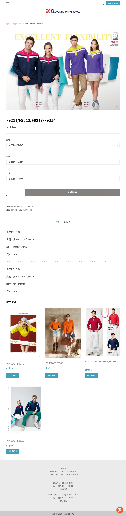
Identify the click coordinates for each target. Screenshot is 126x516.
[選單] (7, 3)
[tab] (57, 222)
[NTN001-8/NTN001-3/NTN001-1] (102, 332)
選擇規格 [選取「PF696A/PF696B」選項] (52, 375)
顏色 (8, 139)
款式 (8, 156)
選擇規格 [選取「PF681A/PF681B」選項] (13, 451)
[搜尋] (102, 3)
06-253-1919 (113, 3)
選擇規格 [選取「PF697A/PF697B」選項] (13, 375)
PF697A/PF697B (15, 363)
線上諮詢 (72, 471)
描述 (57, 222)
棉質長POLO (16, 210)
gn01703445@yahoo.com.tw (66, 494)
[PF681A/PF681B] (23, 411)
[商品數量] (14, 192)
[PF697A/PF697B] (23, 333)
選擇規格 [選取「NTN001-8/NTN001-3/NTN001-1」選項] (91, 375)
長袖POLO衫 (28, 210)
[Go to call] (119, 510)
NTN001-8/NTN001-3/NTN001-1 (102, 363)
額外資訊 (67, 222)
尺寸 (8, 173)
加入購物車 (72, 192)
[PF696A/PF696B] (63, 333)
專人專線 (63, 489)
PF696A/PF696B (54, 363)
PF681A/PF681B (15, 440)
